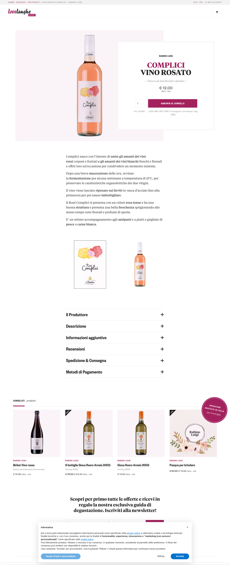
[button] (187, 527)
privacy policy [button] (133, 533)
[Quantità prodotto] (139, 103)
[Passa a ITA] (201, 2)
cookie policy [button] (87, 539)
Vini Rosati (34, 2)
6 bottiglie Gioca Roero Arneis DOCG (88, 465)
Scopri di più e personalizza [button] (60, 556)
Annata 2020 (71, 469)
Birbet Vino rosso (23, 465)
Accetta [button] (180, 556)
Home (11, 2)
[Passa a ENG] (196, 2)
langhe (19, 12)
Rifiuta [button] (161, 556)
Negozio (21, 2)
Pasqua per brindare (182, 465)
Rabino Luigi (19, 460)
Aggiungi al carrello (172, 103)
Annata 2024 (123, 469)
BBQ (173, 114)
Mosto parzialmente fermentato (29, 469)
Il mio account (213, 2)
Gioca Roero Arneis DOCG (133, 465)
